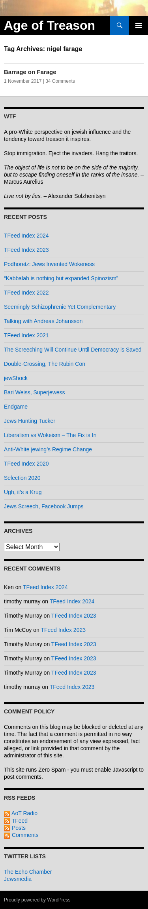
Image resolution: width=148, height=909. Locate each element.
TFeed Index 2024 (26, 235)
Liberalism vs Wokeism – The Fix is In (50, 435)
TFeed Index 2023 (26, 250)
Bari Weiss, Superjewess (34, 392)
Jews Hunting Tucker (29, 421)
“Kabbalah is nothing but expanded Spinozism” (61, 278)
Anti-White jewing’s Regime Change (48, 449)
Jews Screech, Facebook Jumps (44, 506)
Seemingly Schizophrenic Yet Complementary (60, 307)
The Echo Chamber (28, 872)
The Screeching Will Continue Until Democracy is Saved (73, 349)
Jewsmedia (18, 879)
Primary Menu (138, 25)
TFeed (16, 821)
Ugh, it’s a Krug (22, 492)
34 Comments (60, 81)
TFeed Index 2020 (26, 463)
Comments (21, 835)
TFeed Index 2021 (26, 335)
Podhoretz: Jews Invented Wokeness (49, 264)
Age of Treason (49, 25)
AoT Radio (20, 813)
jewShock (16, 378)
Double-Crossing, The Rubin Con (44, 364)
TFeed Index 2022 (26, 292)
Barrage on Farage (30, 71)
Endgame (16, 406)
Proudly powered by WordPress (37, 900)
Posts (15, 828)
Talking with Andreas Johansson (43, 321)
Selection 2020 (22, 478)
